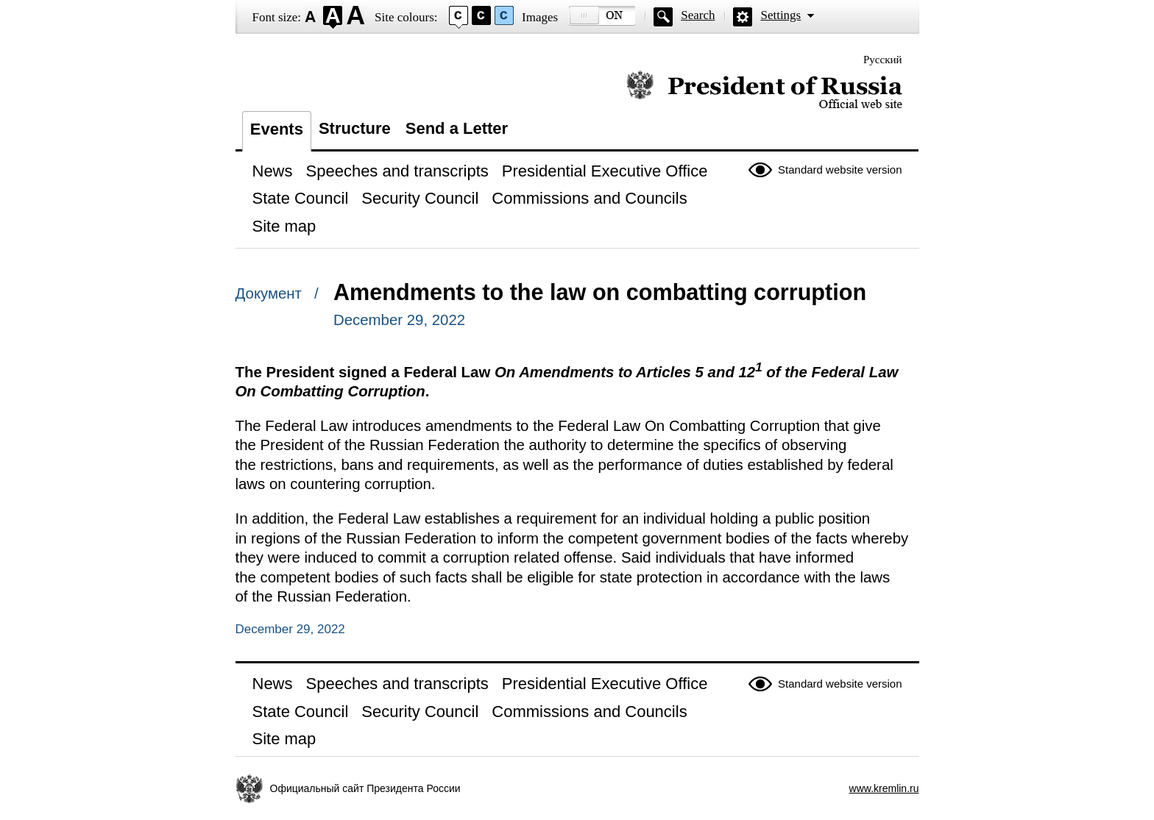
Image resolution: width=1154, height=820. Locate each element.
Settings (780, 15)
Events (276, 129)
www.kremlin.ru (884, 788)
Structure (355, 128)
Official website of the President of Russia (764, 90)
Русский (882, 59)
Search (698, 15)
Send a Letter (457, 128)
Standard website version (840, 169)
